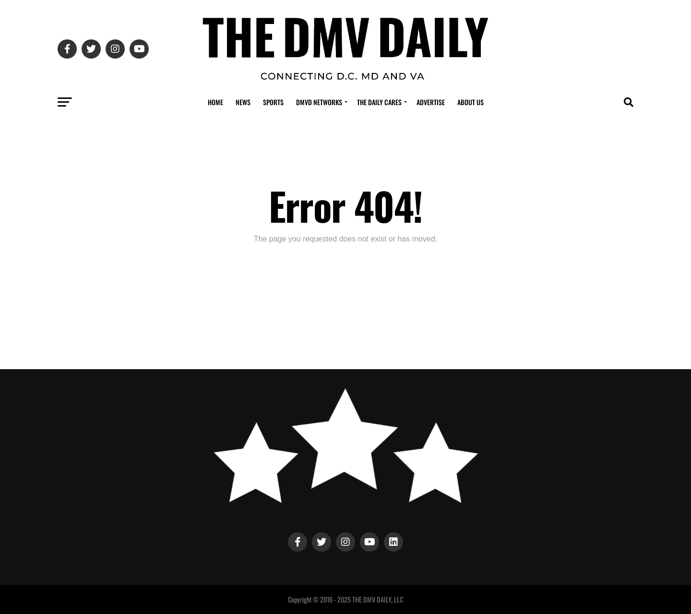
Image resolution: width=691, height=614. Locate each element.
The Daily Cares (379, 102)
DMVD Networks (319, 102)
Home (215, 102)
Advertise (431, 102)
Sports (273, 102)
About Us (470, 102)
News (243, 102)
